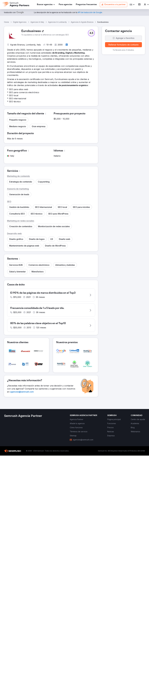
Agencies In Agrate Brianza (82, 22)
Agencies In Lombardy (57, 22)
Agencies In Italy (37, 22)
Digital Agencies (19, 22)
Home (6, 22)
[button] (132, 4)
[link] (65, 4)
